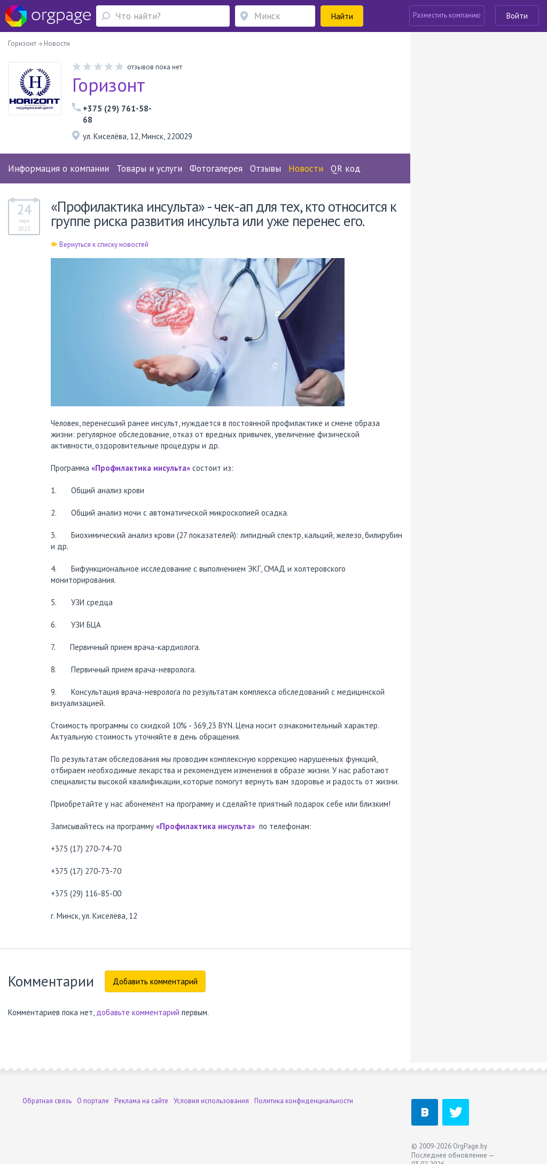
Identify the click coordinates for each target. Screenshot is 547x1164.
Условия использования (211, 1100)
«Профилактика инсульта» (140, 468)
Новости (305, 168)
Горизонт (108, 85)
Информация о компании (58, 168)
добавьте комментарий (137, 1012)
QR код (346, 168)
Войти (517, 16)
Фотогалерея (216, 168)
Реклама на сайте (141, 1100)
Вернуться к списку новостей (100, 244)
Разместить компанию (447, 15)
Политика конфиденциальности (303, 1100)
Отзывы (265, 168)
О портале (93, 1100)
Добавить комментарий (155, 981)
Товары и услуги (149, 168)
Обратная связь (47, 1100)
